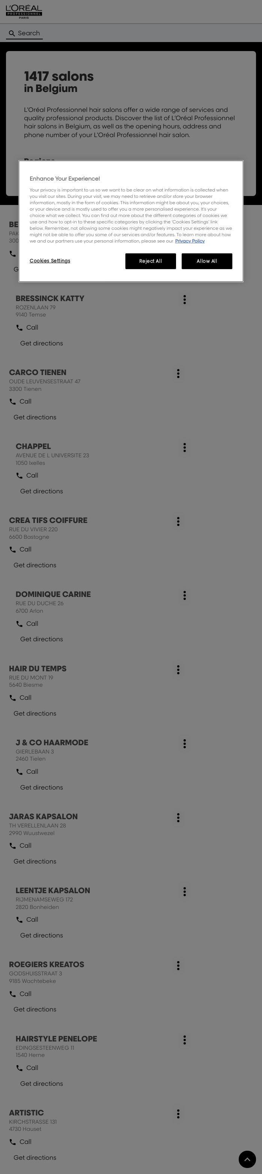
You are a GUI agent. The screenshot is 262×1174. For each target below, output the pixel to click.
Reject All (150, 261)
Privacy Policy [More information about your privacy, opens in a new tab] (190, 241)
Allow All (207, 261)
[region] (131, 221)
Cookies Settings (50, 261)
